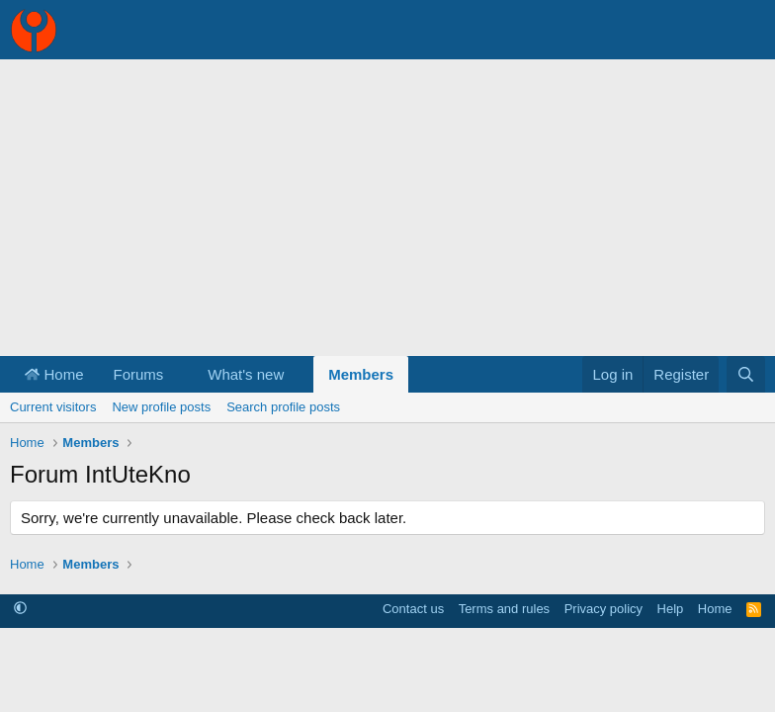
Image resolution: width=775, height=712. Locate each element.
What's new (246, 374)
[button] (179, 374)
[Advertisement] (387, 207)
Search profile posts (283, 407)
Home (54, 374)
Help (670, 608)
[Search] (746, 374)
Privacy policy (603, 608)
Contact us (413, 608)
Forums (139, 374)
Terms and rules (504, 608)
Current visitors (53, 407)
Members (360, 374)
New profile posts (161, 407)
